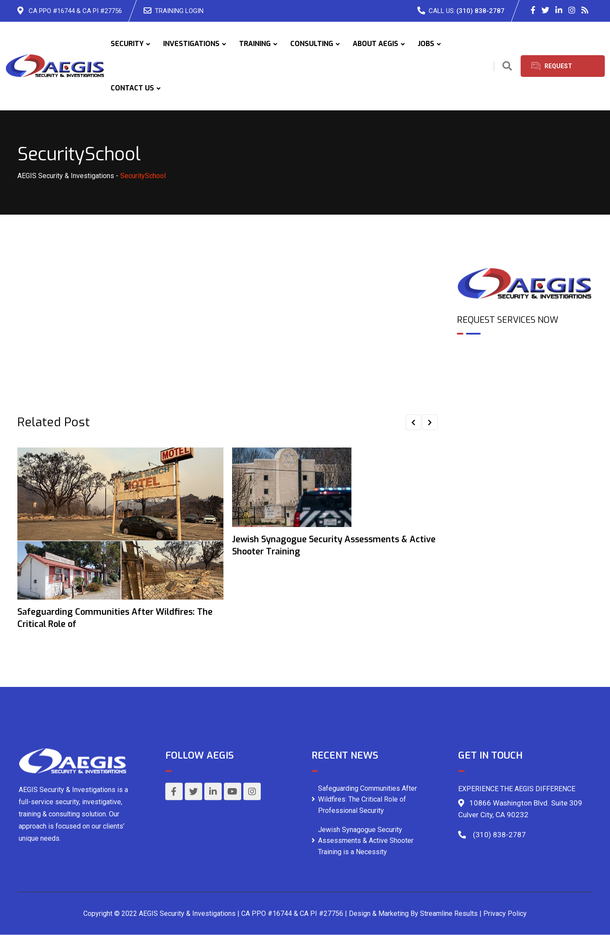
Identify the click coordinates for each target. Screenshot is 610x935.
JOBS (426, 43)
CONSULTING (311, 43)
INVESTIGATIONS (191, 43)
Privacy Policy (505, 913)
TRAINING (255, 43)
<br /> (525, 378)
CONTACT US (132, 88)
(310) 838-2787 (480, 11)
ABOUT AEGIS (375, 43)
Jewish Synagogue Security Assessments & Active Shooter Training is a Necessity (365, 840)
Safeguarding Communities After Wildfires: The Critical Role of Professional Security (367, 799)
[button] (413, 422)
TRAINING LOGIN (179, 11)
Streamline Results (449, 913)
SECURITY (127, 43)
